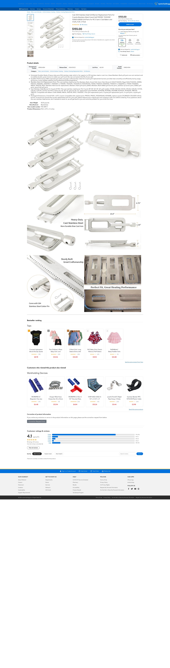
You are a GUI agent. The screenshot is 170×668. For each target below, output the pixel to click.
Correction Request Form (37, 421)
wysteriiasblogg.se (89, 37)
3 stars (49, 438)
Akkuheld (35, 3)
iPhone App (131, 480)
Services (32, 9)
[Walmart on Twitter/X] (132, 489)
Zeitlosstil (76, 3)
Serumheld (47, 3)
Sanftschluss (41, 3)
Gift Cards (48, 490)
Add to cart (130, 24)
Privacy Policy (104, 482)
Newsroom (21, 485)
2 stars (49, 440)
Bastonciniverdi (142, 3)
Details (132, 51)
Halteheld (53, 3)
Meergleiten (59, 3)
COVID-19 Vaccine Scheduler (80, 480)
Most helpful (59, 454)
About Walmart (22, 480)
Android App (131, 482)
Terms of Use (103, 480)
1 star (50, 442)
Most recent (37, 454)
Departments (23, 9)
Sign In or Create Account (68, 471)
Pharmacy (70, 9)
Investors (20, 487)
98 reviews (84, 24)
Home (28, 12)
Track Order (94, 471)
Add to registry (135, 55)
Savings (39, 9)
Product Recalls (77, 490)
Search (140, 454)
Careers (77, 9)
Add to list (123, 55)
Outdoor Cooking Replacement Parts (65, 12)
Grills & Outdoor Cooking (49, 12)
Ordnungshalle (28, 3)
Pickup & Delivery (60, 9)
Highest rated (48, 454)
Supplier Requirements (24, 492)
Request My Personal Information (109, 487)
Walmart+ (48, 487)
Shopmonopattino (83, 3)
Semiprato (97, 3)
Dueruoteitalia (116, 3)
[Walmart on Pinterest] (139, 489)
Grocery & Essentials (48, 9)
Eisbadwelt (70, 3)
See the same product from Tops (134, 362)
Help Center (83, 471)
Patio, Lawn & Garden (36, 12)
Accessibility (76, 487)
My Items (83, 9)
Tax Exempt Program (78, 492)
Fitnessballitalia (123, 3)
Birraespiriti (91, 3)
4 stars (49, 436)
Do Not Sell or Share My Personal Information (112, 490)
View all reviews (33, 448)
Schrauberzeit (21, 3)
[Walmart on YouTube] (135, 489)
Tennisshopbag (150, 3)
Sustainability (21, 490)
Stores (47, 482)
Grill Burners (87, 71)
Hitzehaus (65, 3)
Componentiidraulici (133, 3)
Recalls (74, 485)
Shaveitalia (103, 3)
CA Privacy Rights (105, 485)
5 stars (49, 434)
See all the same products (136, 409)
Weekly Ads (106, 471)
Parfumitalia (109, 3)
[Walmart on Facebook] (129, 489)
